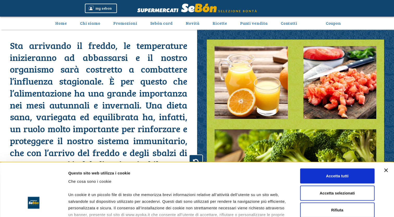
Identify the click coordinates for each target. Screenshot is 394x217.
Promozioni (125, 23)
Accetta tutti (337, 134)
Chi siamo (90, 23)
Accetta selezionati (337, 151)
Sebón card (161, 23)
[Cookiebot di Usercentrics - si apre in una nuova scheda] (34, 207)
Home (63, 23)
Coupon (333, 23)
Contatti (289, 23)
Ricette (219, 23)
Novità (192, 23)
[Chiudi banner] (386, 128)
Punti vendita (254, 23)
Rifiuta (337, 168)
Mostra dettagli (82, 207)
